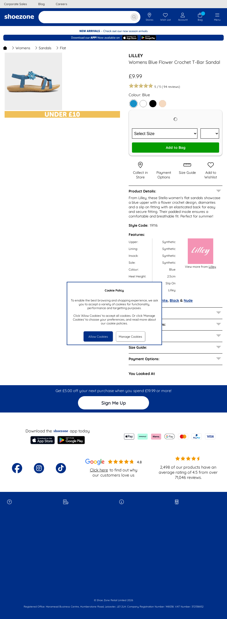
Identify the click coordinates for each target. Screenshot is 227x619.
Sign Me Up (113, 403)
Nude (188, 300)
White (163, 300)
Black (174, 300)
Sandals (43, 48)
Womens (21, 48)
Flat (61, 48)
